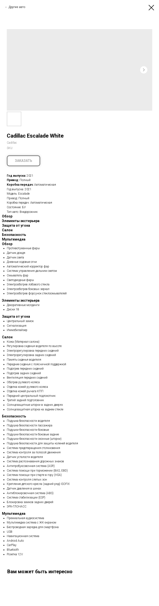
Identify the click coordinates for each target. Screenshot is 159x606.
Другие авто (16, 7)
